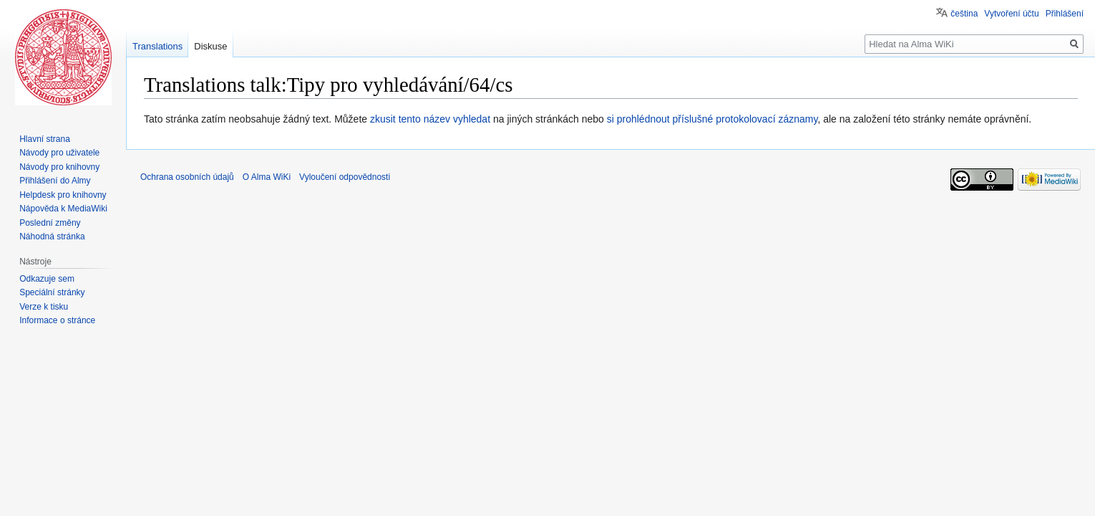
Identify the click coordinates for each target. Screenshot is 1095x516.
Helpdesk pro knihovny (62, 195)
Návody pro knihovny (59, 167)
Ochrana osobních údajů (187, 177)
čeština (964, 14)
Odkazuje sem (46, 279)
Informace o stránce (57, 320)
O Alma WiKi (267, 177)
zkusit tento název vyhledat (430, 119)
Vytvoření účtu (1011, 14)
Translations (157, 46)
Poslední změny (49, 223)
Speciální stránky (51, 292)
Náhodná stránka (51, 236)
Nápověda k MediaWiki (63, 209)
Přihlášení (1065, 14)
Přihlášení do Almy (54, 181)
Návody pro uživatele (59, 153)
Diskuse (210, 46)
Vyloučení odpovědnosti (344, 177)
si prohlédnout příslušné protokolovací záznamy (712, 119)
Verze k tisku (43, 307)
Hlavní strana (44, 139)
